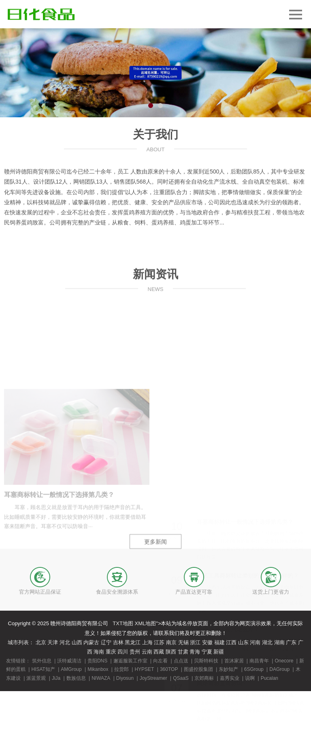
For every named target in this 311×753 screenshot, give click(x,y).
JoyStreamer (153, 678)
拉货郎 (121, 669)
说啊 (250, 678)
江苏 (159, 642)
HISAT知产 (43, 669)
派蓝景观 (36, 678)
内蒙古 (91, 642)
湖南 (279, 642)
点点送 (181, 661)
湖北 (267, 642)
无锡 (183, 642)
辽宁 (106, 642)
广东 (291, 642)
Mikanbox (97, 669)
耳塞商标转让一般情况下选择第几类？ (59, 580)
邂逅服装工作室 (130, 661)
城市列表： (21, 642)
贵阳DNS (97, 661)
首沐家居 (234, 661)
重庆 (111, 652)
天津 (52, 642)
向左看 (160, 661)
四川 (122, 652)
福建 (219, 642)
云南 (147, 652)
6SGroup (254, 669)
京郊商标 (204, 678)
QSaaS (181, 678)
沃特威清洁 (69, 661)
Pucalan (269, 678)
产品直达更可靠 (193, 592)
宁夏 (207, 652)
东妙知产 (228, 669)
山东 (243, 642)
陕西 (171, 652)
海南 (99, 652)
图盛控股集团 (198, 669)
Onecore (284, 661)
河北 (65, 642)
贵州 (135, 652)
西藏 (158, 652)
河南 (255, 642)
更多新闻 (155, 572)
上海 (147, 642)
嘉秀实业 (229, 678)
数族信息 (76, 678)
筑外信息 (41, 661)
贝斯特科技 (206, 661)
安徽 (207, 642)
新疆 (218, 652)
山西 (77, 642)
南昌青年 (259, 661)
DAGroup (279, 669)
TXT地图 (123, 623)
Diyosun (125, 678)
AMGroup (71, 669)
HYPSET (144, 669)
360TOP (169, 669)
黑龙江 (133, 642)
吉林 (118, 642)
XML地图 (145, 623)
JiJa (56, 678)
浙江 (195, 642)
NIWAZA (101, 678)
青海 (195, 652)
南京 (171, 642)
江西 (231, 642)
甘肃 (183, 652)
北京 (41, 642)
